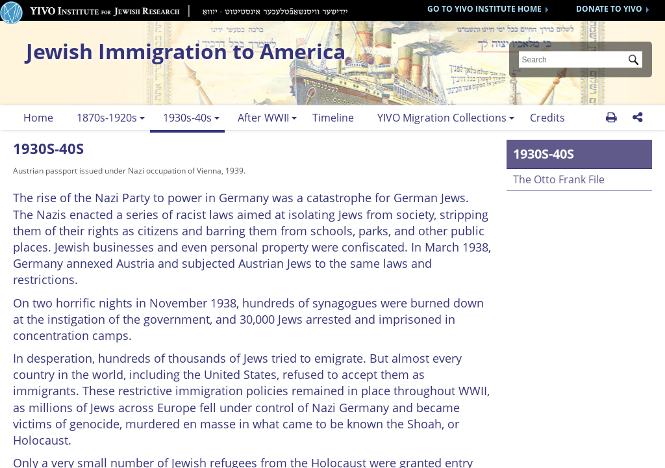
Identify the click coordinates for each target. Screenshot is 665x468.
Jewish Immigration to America (185, 51)
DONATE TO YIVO (609, 8)
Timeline (333, 117)
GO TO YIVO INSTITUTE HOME (484, 8)
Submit (635, 61)
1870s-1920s (107, 117)
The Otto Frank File (559, 179)
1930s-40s (187, 117)
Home (38, 117)
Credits (547, 117)
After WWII (263, 117)
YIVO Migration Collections (442, 117)
